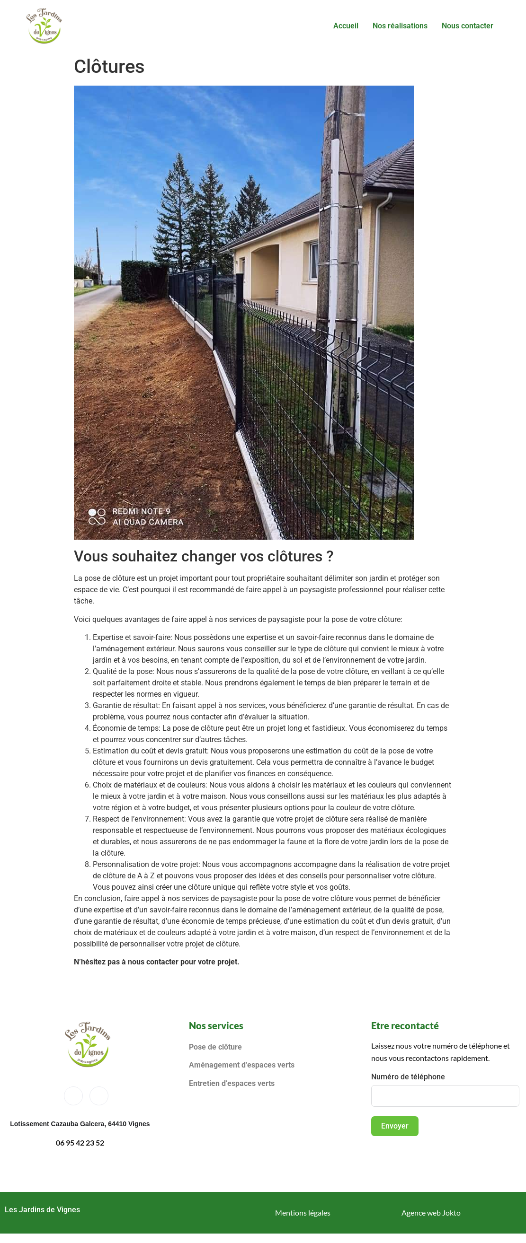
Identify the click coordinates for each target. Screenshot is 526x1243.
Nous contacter (467, 26)
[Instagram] (98, 1095)
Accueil (345, 26)
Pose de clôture (215, 1046)
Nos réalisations (400, 26)
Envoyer (395, 1125)
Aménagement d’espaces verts (241, 1064)
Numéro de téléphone (408, 1076)
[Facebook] (73, 1095)
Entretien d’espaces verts (232, 1083)
